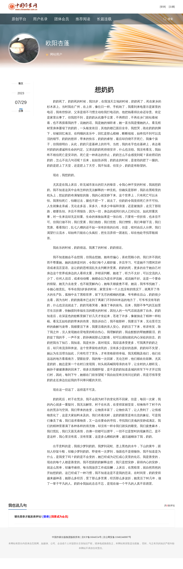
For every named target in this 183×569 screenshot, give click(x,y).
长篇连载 (104, 19)
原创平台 (19, 19)
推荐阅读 (83, 19)
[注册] (172, 6)
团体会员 (61, 19)
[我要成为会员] (59, 527)
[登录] (163, 6)
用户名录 (40, 19)
